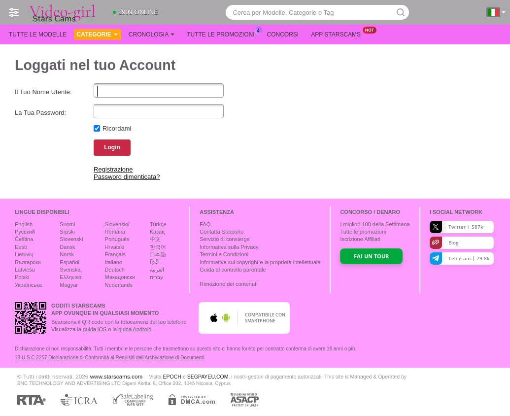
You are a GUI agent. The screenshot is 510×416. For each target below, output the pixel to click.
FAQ (205, 224)
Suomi (67, 224)
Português (117, 239)
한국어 (158, 247)
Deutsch (115, 270)
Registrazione (113, 169)
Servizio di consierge (225, 239)
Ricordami (117, 128)
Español (69, 262)
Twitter (456, 227)
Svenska (70, 270)
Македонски (120, 277)
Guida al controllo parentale (233, 270)
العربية (157, 270)
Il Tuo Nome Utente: (43, 92)
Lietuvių (24, 254)
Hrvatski (115, 247)
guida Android (134, 329)
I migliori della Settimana (374, 224)
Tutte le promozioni (223, 33)
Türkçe (158, 224)
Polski (22, 277)
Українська (28, 285)
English (24, 224)
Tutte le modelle (38, 34)
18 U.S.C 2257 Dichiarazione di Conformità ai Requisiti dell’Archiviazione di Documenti (109, 357)
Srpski (67, 232)
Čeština (24, 239)
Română (115, 232)
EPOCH (172, 377)
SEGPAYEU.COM (208, 377)
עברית (157, 277)
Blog (444, 243)
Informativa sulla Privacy (229, 247)
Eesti (21, 247)
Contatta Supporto (221, 232)
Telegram (459, 258)
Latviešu (25, 270)
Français (115, 254)
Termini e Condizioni (224, 254)
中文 (155, 239)
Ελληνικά (70, 277)
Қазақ (157, 232)
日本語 (158, 254)
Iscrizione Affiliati (360, 239)
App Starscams (338, 33)
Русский (25, 232)
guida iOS (94, 329)
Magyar (69, 285)
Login (112, 147)
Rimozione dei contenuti (228, 284)
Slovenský (117, 224)
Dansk (67, 247)
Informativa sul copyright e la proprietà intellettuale (260, 262)
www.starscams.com (116, 376)
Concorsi (283, 34)
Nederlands (119, 285)
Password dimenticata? (127, 176)
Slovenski (71, 239)
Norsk (67, 254)
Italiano (113, 262)
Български (28, 262)
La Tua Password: (40, 112)
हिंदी (154, 262)
